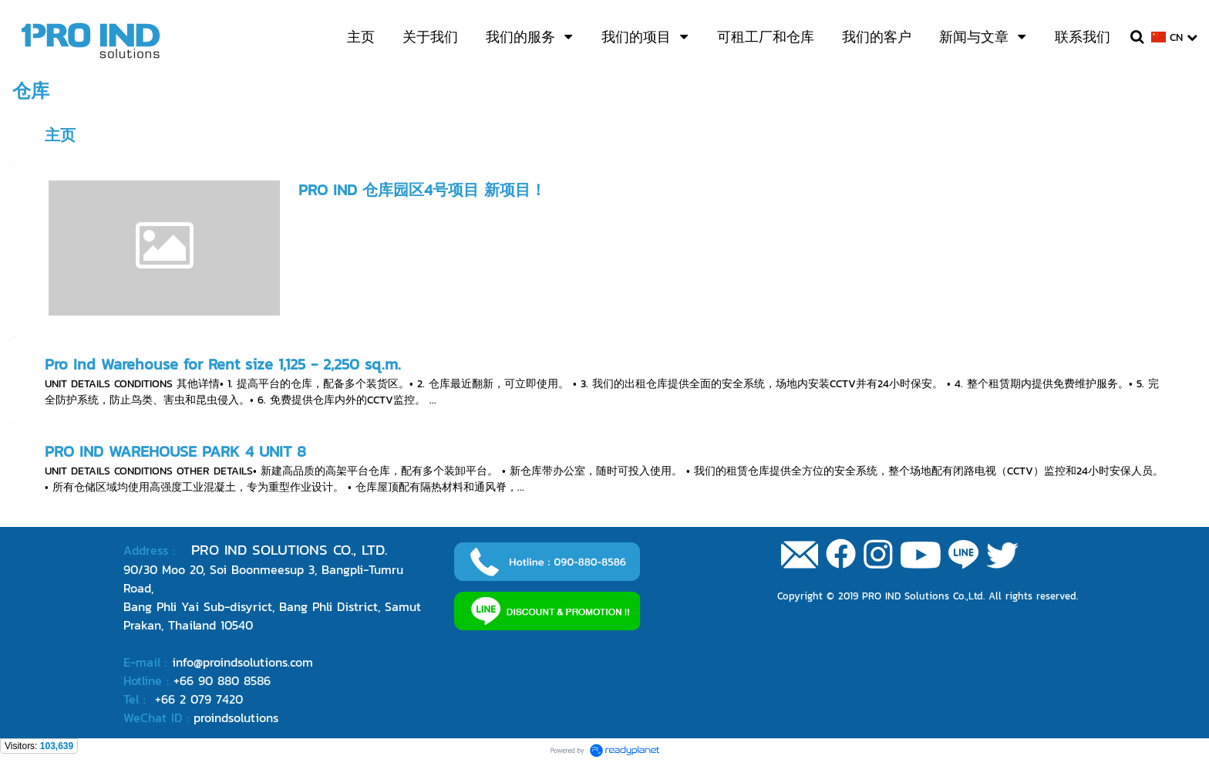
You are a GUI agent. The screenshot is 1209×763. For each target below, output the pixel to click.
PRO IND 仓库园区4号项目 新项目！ (422, 189)
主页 (60, 135)
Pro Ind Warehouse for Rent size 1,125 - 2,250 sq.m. (223, 364)
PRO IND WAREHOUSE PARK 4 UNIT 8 (175, 451)
